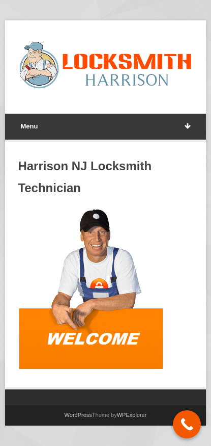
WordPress (78, 415)
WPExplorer (132, 415)
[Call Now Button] (187, 424)
